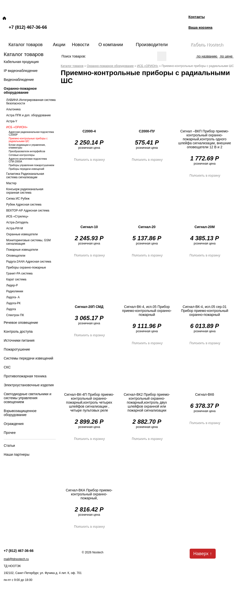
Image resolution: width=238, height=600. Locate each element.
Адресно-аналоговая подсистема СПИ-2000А (28, 160)
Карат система (16, 279)
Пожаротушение (17, 349)
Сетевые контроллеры (21, 155)
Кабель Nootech (207, 44)
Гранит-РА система (19, 273)
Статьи (9, 446)
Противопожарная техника (25, 376)
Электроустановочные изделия (29, 385)
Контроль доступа (18, 331)
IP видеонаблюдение (20, 71)
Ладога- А (13, 297)
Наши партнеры (16, 454)
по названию (207, 56)
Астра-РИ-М (14, 228)
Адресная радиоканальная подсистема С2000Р (31, 133)
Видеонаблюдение (19, 80)
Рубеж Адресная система (23, 204)
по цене (226, 56)
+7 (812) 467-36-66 (28, 27)
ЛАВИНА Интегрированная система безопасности (31, 101)
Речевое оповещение (21, 323)
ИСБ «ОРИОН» (17, 127)
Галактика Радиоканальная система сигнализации (25, 175)
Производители (152, 44)
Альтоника (13, 109)
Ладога (11, 309)
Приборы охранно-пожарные (26, 267)
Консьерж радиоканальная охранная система (24, 190)
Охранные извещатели (22, 234)
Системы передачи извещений (28, 358)
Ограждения (14, 424)
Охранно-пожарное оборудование (20, 90)
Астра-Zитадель (17, 222)
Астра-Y (11, 121)
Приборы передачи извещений (26, 169)
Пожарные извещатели (22, 249)
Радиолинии (14, 291)
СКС (7, 367)
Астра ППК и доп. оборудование (28, 115)
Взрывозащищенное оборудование (20, 413)
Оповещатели (15, 255)
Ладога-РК (13, 303)
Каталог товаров (25, 44)
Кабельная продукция (21, 62)
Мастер (11, 183)
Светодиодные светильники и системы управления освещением (27, 398)
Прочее (10, 433)
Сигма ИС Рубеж (18, 198)
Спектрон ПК (15, 315)
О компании (110, 44)
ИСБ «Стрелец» (17, 216)
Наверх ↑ (202, 553)
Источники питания (19, 340)
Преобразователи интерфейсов (27, 151)
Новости (80, 44)
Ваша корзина (200, 28)
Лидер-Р (12, 285)
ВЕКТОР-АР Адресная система (27, 210)
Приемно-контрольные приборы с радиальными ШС (28, 140)
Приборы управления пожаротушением (31, 165)
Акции (59, 44)
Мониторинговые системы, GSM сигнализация (28, 242)
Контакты (196, 17)
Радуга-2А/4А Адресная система (28, 261)
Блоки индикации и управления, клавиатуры (27, 146)
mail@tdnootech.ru (16, 559)
